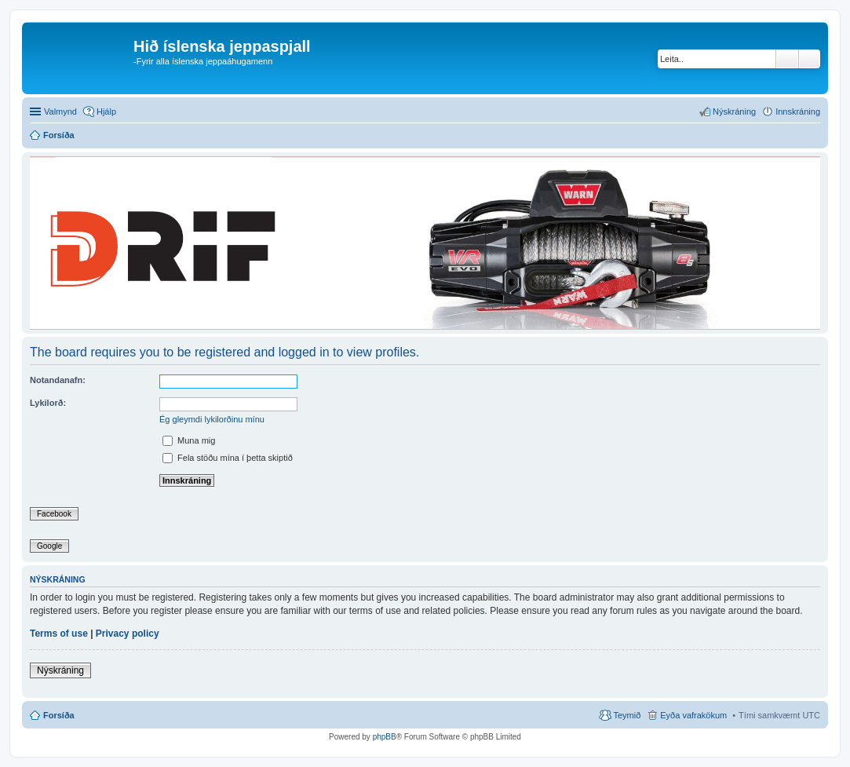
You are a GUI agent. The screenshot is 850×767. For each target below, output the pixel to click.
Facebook (54, 514)
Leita (787, 58)
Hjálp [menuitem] (106, 111)
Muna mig (188, 440)
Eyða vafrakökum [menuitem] (693, 715)
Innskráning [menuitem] (797, 111)
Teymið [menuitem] (626, 715)
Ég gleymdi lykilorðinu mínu (211, 419)
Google (49, 546)
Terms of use (59, 633)
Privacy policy (127, 633)
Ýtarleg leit (809, 58)
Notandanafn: (58, 380)
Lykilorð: (48, 402)
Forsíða (59, 715)
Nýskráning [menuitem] (734, 111)
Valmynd (60, 111)
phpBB (384, 736)
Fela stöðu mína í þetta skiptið (227, 457)
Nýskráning (60, 670)
